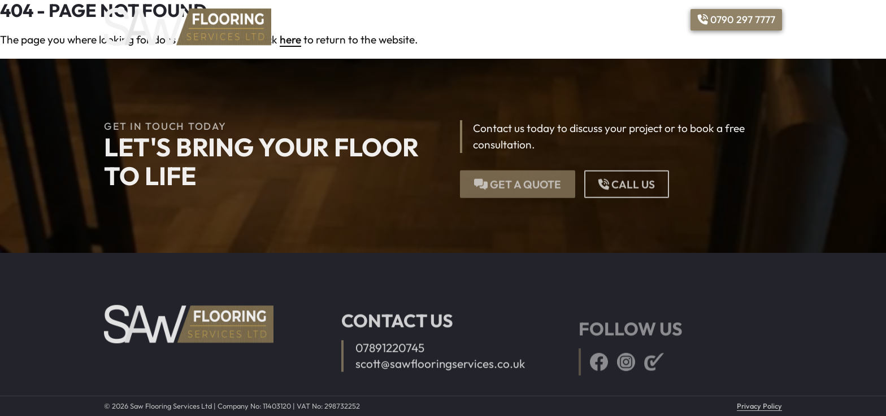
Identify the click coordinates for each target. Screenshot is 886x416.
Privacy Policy (759, 405)
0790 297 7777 (736, 19)
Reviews (616, 19)
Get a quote (517, 180)
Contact (663, 19)
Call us (626, 180)
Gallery (571, 19)
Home (474, 19)
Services (516, 19)
